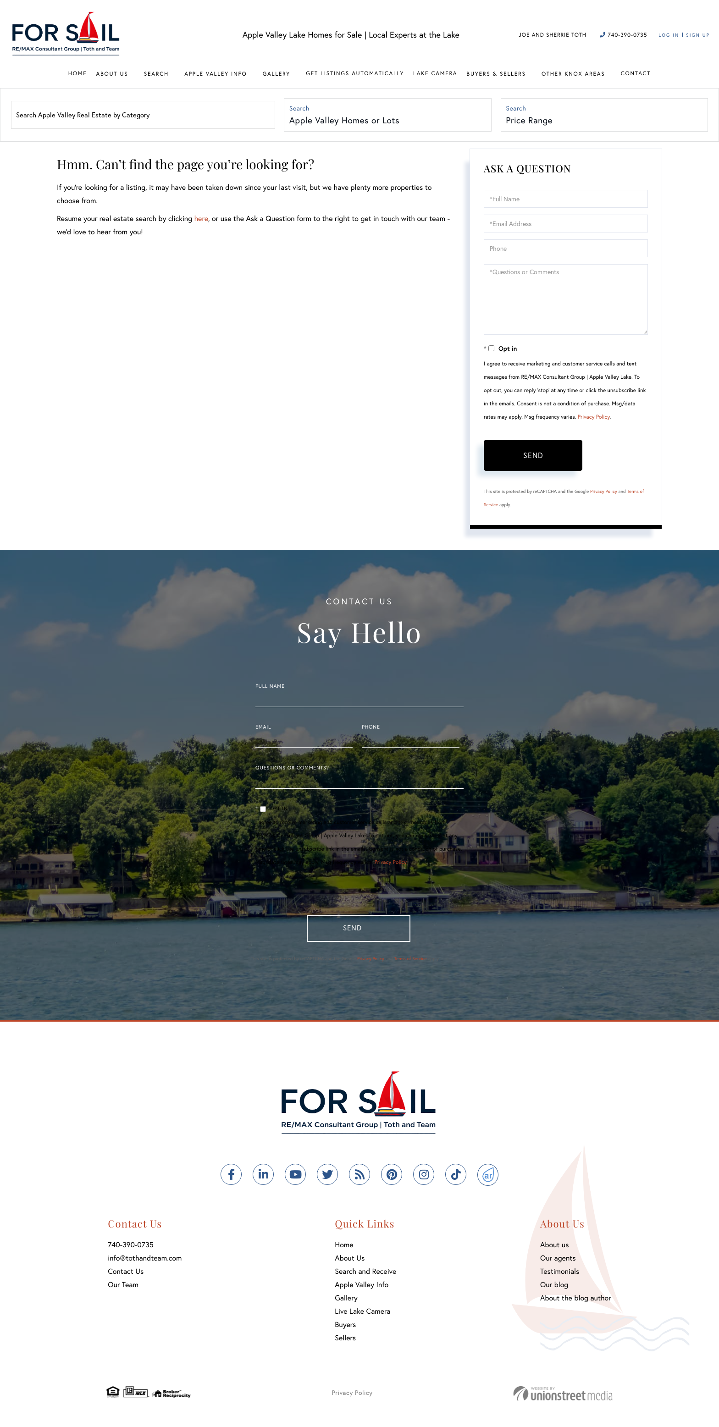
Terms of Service (410, 962)
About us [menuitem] (554, 1248)
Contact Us (126, 1274)
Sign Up (698, 35)
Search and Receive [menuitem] (365, 1274)
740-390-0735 (623, 35)
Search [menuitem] (156, 74)
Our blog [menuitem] (554, 1288)
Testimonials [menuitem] (559, 1274)
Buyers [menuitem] (345, 1328)
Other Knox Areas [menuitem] (573, 74)
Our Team (123, 1288)
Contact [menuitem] (636, 73)
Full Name (270, 687)
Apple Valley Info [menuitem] (215, 74)
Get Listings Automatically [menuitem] (355, 73)
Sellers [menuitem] (345, 1341)
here (201, 220)
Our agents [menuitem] (558, 1261)
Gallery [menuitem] (276, 74)
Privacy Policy (594, 418)
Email (263, 728)
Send (533, 456)
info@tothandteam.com (145, 1261)
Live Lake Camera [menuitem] (362, 1314)
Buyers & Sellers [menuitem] (495, 74)
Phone (371, 728)
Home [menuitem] (77, 73)
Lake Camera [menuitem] (435, 73)
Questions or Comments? (292, 769)
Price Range (530, 121)
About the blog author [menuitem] (575, 1301)
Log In (668, 35)
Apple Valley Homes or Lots (345, 121)
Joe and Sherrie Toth (552, 35)
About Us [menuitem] (112, 74)
